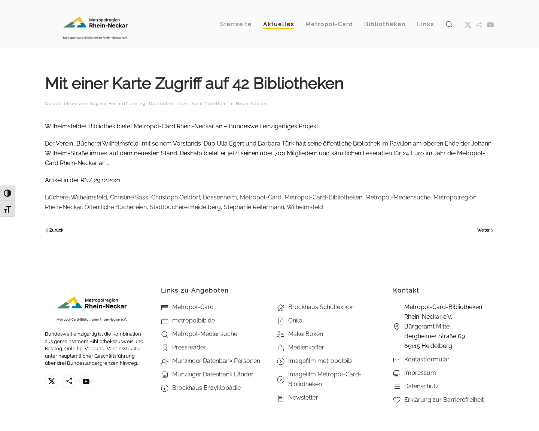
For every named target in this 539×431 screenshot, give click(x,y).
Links (425, 24)
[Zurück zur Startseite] (95, 24)
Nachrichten (251, 103)
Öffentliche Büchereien (116, 207)
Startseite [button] (236, 24)
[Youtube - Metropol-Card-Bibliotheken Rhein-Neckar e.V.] (490, 24)
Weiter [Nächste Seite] (485, 230)
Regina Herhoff (108, 103)
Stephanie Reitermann (254, 207)
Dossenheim (220, 197)
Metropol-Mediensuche (397, 197)
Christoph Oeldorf (175, 197)
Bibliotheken (385, 24)
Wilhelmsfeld (305, 207)
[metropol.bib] (479, 24)
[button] (449, 24)
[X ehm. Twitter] (468, 24)
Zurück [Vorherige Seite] (54, 230)
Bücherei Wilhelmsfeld (76, 197)
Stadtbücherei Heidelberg (185, 207)
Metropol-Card (260, 197)
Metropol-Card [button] (329, 24)
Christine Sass (129, 197)
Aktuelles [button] (278, 24)
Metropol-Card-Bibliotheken (323, 197)
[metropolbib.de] (69, 381)
